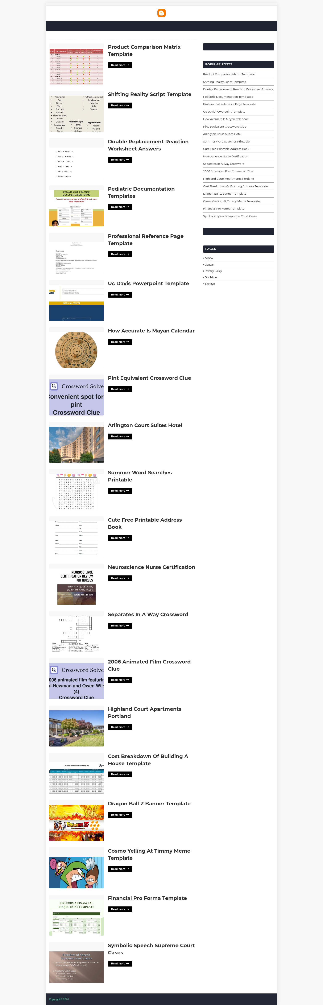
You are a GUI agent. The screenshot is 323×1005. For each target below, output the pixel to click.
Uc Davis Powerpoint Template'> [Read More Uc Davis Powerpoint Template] (76, 300)
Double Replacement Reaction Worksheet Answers (148, 145)
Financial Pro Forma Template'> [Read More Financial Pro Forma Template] (76, 915)
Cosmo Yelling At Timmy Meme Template (149, 854)
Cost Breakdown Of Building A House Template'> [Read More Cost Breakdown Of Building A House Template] (76, 773)
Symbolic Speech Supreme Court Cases (151, 949)
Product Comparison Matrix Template (144, 50)
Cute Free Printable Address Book (145, 523)
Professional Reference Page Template (146, 239)
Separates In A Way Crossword (148, 614)
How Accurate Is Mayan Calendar (151, 331)
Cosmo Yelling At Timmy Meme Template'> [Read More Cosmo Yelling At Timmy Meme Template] (76, 868)
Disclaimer (211, 277)
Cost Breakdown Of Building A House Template (148, 759)
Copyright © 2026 (59, 999)
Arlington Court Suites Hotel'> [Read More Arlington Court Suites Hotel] (76, 442)
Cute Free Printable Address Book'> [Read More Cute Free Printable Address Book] (76, 537)
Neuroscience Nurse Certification (151, 567)
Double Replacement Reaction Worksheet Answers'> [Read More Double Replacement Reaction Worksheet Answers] (76, 158)
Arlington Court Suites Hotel (145, 425)
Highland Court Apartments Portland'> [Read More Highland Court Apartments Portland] (76, 726)
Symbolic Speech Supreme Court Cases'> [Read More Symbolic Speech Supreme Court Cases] (76, 962)
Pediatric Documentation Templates (141, 192)
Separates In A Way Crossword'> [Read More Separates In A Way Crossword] (76, 631)
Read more (118, 65)
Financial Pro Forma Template (147, 898)
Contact (209, 264)
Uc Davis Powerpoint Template (148, 283)
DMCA (209, 258)
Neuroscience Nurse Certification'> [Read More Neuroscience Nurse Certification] (76, 584)
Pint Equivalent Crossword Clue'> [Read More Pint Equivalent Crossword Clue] (76, 395)
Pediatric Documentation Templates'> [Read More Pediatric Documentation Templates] (76, 206)
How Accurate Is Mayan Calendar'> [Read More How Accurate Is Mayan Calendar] (76, 348)
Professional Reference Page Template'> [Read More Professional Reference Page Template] (76, 253)
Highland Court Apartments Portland (145, 712)
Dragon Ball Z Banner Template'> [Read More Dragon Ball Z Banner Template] (76, 821)
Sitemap (210, 283)
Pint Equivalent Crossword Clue (149, 378)
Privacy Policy (213, 271)
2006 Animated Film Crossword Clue (149, 665)
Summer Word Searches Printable (140, 476)
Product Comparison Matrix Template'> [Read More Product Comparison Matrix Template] (76, 64)
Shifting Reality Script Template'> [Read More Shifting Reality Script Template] (76, 111)
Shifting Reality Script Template (149, 94)
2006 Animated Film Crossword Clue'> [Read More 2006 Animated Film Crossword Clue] (76, 679)
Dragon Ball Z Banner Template (149, 804)
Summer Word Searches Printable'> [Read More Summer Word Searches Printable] (76, 490)
